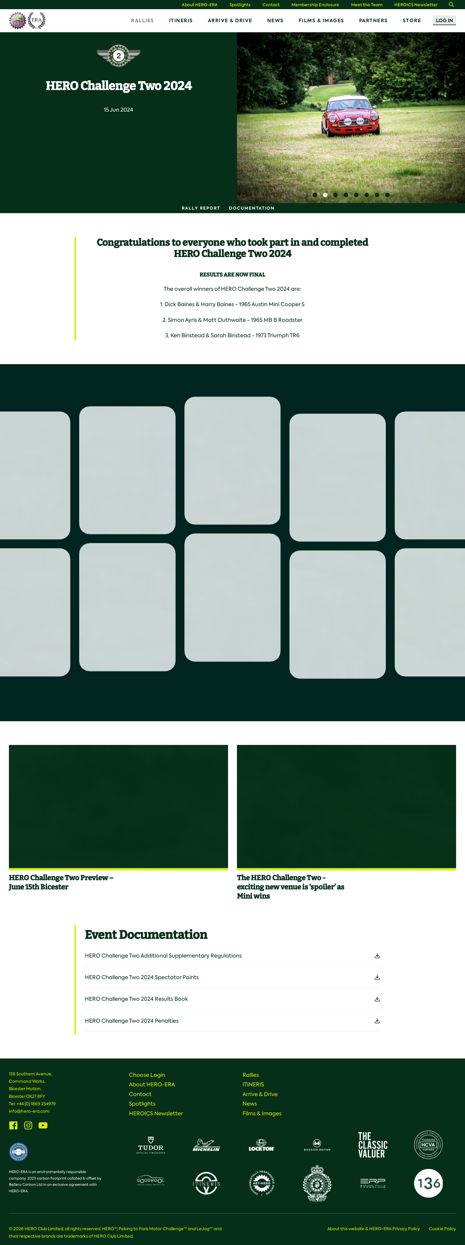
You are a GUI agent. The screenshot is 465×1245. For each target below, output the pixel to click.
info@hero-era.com (29, 1111)
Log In (444, 20)
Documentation (252, 208)
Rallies (142, 20)
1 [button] (315, 195)
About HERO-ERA (200, 5)
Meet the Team (367, 5)
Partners (373, 20)
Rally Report (201, 208)
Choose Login (147, 1075)
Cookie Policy (442, 1228)
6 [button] (366, 195)
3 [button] (335, 195)
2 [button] (325, 195)
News (275, 20)
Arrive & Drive (230, 20)
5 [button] (356, 195)
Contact (271, 5)
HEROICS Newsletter (416, 5)
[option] (351, 117)
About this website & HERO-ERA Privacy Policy (373, 1228)
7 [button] (377, 195)
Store (412, 20)
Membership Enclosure (315, 5)
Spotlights (240, 5)
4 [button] (346, 195)
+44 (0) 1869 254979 (36, 1103)
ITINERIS (181, 20)
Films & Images (321, 20)
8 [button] (387, 195)
